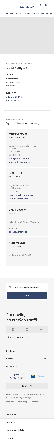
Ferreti (9, 438)
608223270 (14, 261)
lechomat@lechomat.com (21, 195)
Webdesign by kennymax (33, 394)
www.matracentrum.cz (20, 162)
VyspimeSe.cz (17, 243)
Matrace (9, 13)
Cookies (34, 401)
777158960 (14, 228)
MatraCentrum (18, 134)
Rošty (36, 13)
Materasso (10, 63)
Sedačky (28, 13)
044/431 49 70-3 (14, 97)
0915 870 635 (12, 100)
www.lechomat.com (18, 198)
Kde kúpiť (19, 63)
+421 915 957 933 (17, 337)
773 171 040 (14, 191)
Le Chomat (15, 173)
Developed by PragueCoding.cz (19, 397)
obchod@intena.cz (18, 232)
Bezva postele (17, 209)
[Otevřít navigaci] (8, 5)
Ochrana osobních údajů (17, 401)
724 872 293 (14, 155)
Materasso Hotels (15, 430)
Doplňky (44, 13)
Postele (19, 13)
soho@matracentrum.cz (21, 158)
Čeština (27, 386)
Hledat (27, 295)
